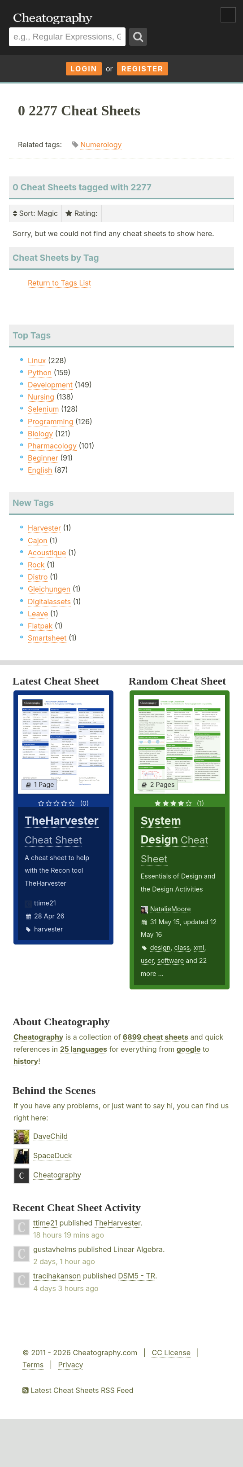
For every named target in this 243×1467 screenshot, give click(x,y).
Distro (38, 576)
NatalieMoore (170, 909)
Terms (32, 1364)
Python (40, 372)
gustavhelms (54, 1249)
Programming (51, 421)
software (170, 960)
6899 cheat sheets (155, 1036)
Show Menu (228, 14)
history (25, 1061)
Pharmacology (52, 445)
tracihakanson (57, 1275)
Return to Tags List (59, 282)
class (182, 947)
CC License (171, 1352)
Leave (38, 613)
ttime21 (45, 903)
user (147, 960)
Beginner (43, 457)
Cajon (38, 540)
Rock (36, 564)
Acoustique (47, 552)
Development (50, 384)
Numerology (101, 144)
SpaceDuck (52, 1155)
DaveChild (50, 1136)
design (160, 947)
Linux (37, 360)
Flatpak (40, 625)
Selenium (43, 408)
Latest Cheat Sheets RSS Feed (77, 1390)
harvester (48, 929)
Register (143, 68)
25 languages (83, 1049)
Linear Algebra (138, 1249)
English (40, 470)
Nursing (41, 396)
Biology (40, 433)
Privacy (70, 1364)
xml (199, 947)
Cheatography (38, 1036)
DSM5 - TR (136, 1275)
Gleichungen (49, 588)
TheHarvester (117, 1222)
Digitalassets (49, 601)
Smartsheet (47, 637)
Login (83, 68)
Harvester (44, 527)
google (189, 1049)
